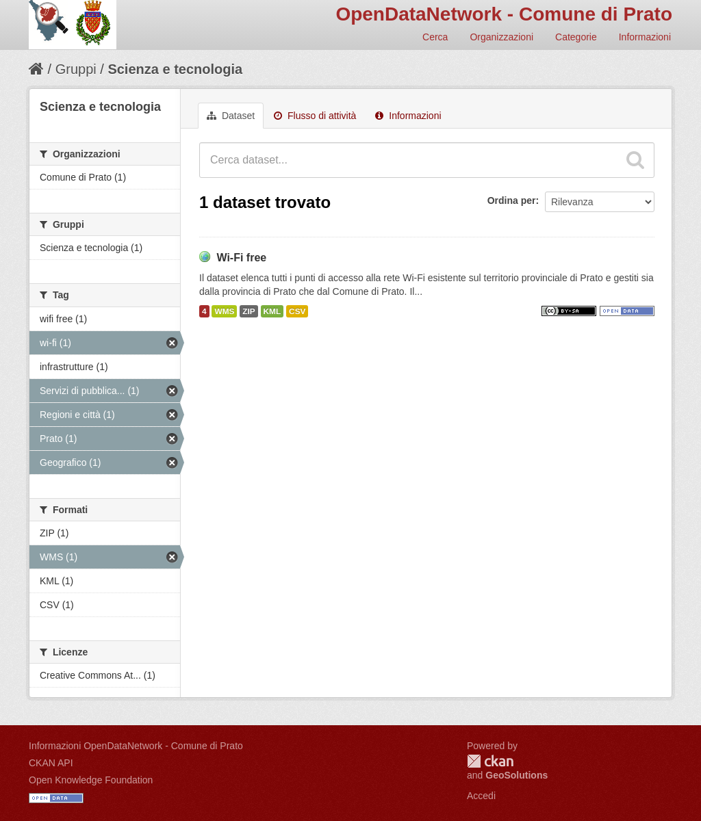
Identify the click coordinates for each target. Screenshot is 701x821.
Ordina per (511, 200)
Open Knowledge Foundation (91, 779)
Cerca (435, 36)
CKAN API (51, 762)
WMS (224, 311)
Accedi (481, 795)
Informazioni (645, 36)
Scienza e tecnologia (174, 69)
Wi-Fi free (241, 257)
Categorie (576, 36)
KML (272, 311)
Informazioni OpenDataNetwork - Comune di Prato (136, 745)
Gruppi (76, 69)
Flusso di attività (315, 115)
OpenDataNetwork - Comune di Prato (503, 14)
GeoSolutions (516, 775)
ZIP (248, 311)
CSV (297, 311)
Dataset (231, 115)
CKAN (490, 761)
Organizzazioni (501, 36)
